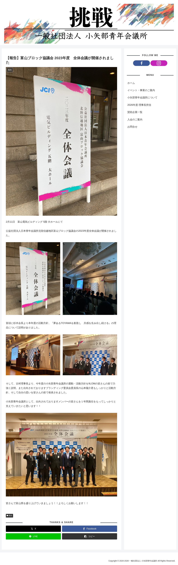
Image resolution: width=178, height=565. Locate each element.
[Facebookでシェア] (89, 529)
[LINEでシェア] (33, 536)
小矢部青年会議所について (142, 97)
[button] (89, 536)
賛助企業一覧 (134, 112)
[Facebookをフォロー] (141, 63)
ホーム (131, 83)
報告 (9, 516)
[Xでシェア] (33, 529)
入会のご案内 (134, 119)
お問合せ (132, 126)
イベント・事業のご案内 (141, 90)
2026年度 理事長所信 (139, 105)
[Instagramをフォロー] (158, 63)
